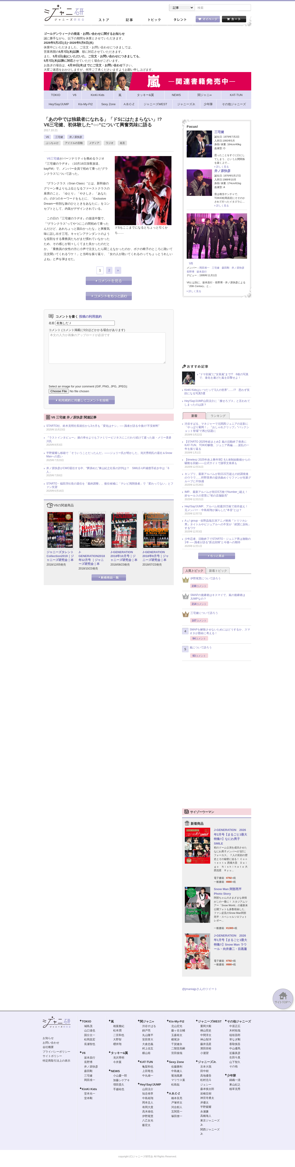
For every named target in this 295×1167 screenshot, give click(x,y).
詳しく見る (222, 167)
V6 (47, 137)
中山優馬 (234, 1049)
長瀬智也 (89, 1044)
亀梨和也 (147, 1067)
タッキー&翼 (119, 1053)
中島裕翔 (147, 1098)
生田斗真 (234, 1058)
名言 (122, 143)
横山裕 (146, 1053)
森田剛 (225, 268)
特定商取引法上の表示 (56, 1061)
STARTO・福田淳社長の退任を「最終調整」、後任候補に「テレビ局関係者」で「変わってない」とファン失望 (109, 485)
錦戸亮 (146, 1031)
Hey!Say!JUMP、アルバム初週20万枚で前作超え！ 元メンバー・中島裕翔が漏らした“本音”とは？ (218, 508)
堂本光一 (89, 1094)
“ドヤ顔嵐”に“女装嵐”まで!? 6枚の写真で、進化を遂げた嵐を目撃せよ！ (223, 376)
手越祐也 (118, 1089)
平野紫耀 (205, 1107)
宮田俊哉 (176, 1053)
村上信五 (147, 1049)
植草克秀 (234, 1089)
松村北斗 (205, 1080)
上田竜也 (147, 1071)
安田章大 (147, 1040)
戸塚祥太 (176, 1103)
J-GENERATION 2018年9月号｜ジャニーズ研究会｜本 (155, 556)
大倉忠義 (147, 1044)
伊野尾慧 (147, 1116)
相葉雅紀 (118, 1026)
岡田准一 (204, 268)
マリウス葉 (178, 1080)
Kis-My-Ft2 (176, 1022)
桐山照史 (205, 1031)
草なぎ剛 (234, 1040)
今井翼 (117, 1062)
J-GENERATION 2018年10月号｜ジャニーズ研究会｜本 (123, 556)
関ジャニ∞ (147, 1022)
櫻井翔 (117, 1044)
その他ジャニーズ (239, 1022)
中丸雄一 (147, 1076)
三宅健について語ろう (200, 615)
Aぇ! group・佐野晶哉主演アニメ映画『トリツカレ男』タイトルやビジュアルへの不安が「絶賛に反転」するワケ (218, 525)
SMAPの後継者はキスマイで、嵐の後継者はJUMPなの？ (213, 597)
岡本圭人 (147, 1103)
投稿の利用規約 (90, 317)
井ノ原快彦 (75, 137)
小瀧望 (204, 1053)
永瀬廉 (204, 1112)
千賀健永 (176, 1044)
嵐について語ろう (197, 649)
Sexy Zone (176, 1062)
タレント (179, 20)
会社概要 (48, 1047)
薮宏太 (146, 1125)
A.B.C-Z (174, 1094)
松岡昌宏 (89, 1040)
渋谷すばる (149, 1026)
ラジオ (109, 143)
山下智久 (234, 1062)
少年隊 (231, 1076)
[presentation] (84, 371)
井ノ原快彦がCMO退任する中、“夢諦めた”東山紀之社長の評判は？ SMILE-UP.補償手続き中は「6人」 (107, 470)
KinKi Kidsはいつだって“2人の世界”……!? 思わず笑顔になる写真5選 (217, 392)
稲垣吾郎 (234, 1035)
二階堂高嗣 (178, 1049)
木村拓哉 (234, 1031)
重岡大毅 (205, 1026)
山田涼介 (147, 1089)
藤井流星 (205, 1044)
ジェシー (205, 1085)
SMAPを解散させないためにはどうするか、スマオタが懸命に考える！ (216, 631)
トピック (154, 20)
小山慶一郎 (120, 1076)
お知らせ (48, 1038)
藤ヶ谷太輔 (178, 1031)
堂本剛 (88, 1098)
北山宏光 (176, 1026)
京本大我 (205, 1067)
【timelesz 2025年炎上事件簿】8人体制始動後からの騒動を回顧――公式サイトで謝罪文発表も (217, 462)
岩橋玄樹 (205, 1094)
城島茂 (88, 1026)
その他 (233, 1066)
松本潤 (117, 1031)
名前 (52, 323)
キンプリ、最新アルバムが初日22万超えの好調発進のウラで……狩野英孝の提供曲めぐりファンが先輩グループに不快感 (218, 478)
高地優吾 (205, 1076)
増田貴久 (118, 1085)
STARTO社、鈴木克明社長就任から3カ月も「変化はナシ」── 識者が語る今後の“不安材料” (102, 426)
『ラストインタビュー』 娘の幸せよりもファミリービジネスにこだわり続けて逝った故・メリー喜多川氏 (108, 439)
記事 (129, 20)
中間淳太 (205, 1035)
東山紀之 (234, 1085)
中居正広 (234, 1026)
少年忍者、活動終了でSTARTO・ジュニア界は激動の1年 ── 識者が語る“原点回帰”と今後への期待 (218, 541)
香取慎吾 (234, 1044)
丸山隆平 (147, 1035)
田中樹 (204, 1071)
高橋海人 (205, 1116)
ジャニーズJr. (207, 1062)
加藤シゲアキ (121, 1080)
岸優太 (204, 1103)
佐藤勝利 (176, 1067)
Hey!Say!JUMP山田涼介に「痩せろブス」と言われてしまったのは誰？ (217, 403)
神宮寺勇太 (207, 1098)
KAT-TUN (146, 1062)
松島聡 (175, 1085)
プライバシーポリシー (56, 1052)
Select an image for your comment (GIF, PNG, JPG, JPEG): (88, 387)
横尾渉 (175, 1040)
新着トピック (218, 571)
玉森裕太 (176, 1035)
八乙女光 (147, 1121)
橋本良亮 (176, 1098)
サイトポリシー (52, 1056)
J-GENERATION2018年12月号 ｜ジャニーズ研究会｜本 (92, 558)
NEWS (115, 1071)
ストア (103, 20)
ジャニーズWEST (210, 1022)
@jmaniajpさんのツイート (199, 989)
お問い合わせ (51, 1043)
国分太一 (89, 1035)
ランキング (218, 416)
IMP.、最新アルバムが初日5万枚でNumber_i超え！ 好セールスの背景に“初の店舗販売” (218, 494)
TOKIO (86, 1022)
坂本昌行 (202, 272)
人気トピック (194, 571)
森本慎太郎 (207, 1089)
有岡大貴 (147, 1107)
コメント (55, 330)
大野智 (117, 1040)
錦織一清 (234, 1080)
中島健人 (176, 1071)
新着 (194, 416)
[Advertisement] (216, 332)
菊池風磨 (176, 1076)
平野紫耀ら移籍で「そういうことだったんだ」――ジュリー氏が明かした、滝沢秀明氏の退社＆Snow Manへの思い (109, 455)
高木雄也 (147, 1112)
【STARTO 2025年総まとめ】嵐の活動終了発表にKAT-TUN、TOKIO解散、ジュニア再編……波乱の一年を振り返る (217, 446)
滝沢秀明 (118, 1058)
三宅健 (59, 137)
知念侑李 (147, 1094)
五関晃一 (176, 1112)
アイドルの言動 (74, 143)
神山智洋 (205, 1040)
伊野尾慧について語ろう (201, 580)
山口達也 (89, 1031)
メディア (94, 143)
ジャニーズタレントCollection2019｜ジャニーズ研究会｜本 (60, 556)
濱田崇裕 (205, 1049)
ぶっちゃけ (52, 143)
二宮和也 (118, 1035)
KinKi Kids (89, 1089)
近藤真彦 (234, 1053)
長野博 (190, 272)
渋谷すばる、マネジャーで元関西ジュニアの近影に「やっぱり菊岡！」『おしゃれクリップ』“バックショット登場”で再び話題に (217, 428)
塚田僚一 (176, 1116)
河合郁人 (176, 1107)
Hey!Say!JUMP (150, 1085)
